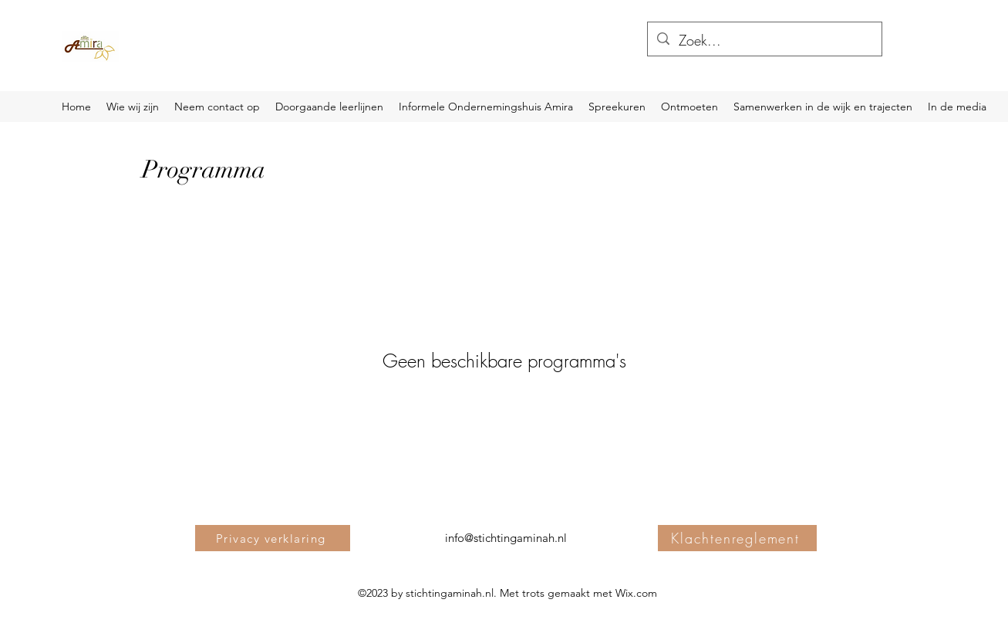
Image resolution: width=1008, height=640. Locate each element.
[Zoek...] (764, 40)
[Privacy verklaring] (272, 538)
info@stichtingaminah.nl (506, 537)
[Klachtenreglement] (737, 538)
